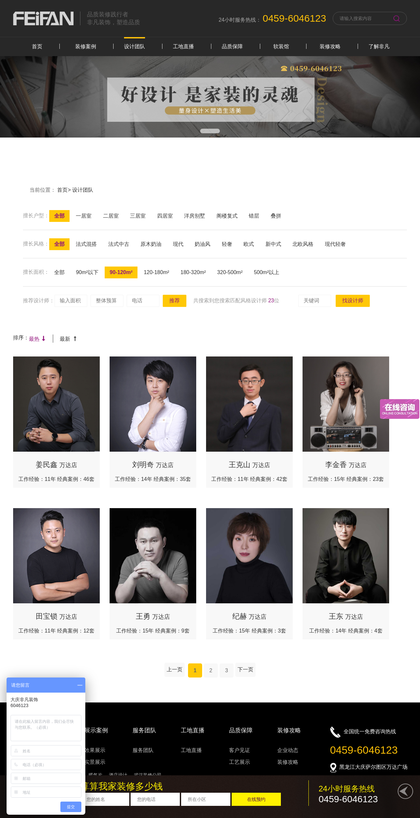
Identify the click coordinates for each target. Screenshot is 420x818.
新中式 (273, 244)
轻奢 (227, 244)
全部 (59, 216)
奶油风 (202, 244)
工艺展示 (239, 762)
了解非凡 (378, 46)
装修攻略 (330, 46)
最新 (68, 339)
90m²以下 (87, 272)
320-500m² (229, 272)
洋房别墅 (194, 216)
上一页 (174, 669)
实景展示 (94, 762)
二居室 (111, 216)
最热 (37, 339)
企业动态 (287, 750)
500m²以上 (266, 272)
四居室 (165, 216)
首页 (37, 46)
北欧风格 (302, 244)
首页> (64, 190)
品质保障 (232, 46)
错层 (254, 216)
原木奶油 (150, 244)
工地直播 (183, 46)
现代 (178, 244)
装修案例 (85, 46)
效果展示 (94, 750)
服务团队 (143, 750)
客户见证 (239, 750)
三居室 (138, 216)
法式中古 (118, 244)
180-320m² (193, 272)
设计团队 (134, 46)
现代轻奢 (335, 244)
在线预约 (256, 799)
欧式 (248, 244)
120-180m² (156, 272)
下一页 (245, 669)
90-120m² (121, 272)
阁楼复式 (227, 216)
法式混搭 (86, 244)
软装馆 (281, 46)
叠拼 (276, 216)
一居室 (84, 216)
